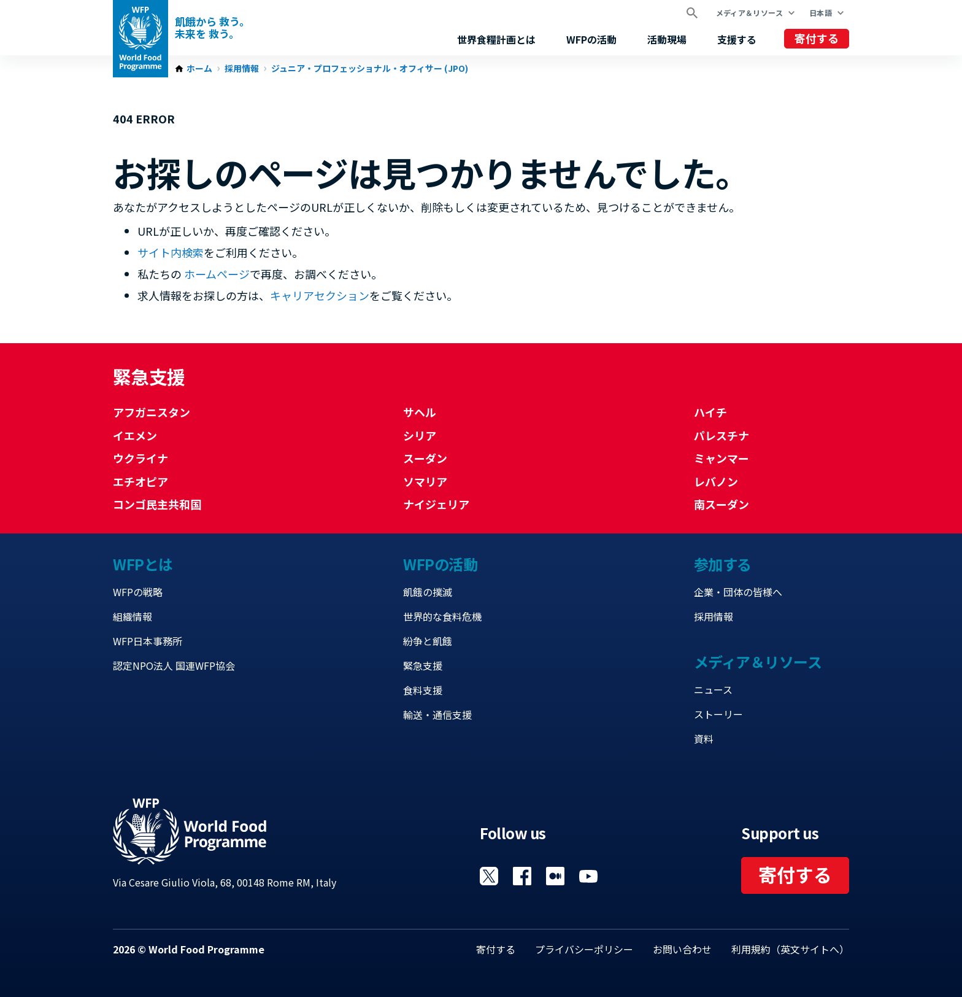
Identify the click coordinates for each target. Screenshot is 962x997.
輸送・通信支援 (437, 714)
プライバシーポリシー (584, 949)
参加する (723, 564)
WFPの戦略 (138, 591)
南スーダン (721, 504)
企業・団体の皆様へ (738, 591)
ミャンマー (721, 458)
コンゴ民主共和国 (157, 504)
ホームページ (217, 274)
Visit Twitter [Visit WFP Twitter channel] (489, 876)
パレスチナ (721, 435)
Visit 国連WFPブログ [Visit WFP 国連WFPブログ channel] (555, 876)
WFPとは (143, 564)
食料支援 (422, 690)
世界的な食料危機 (442, 616)
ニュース (713, 689)
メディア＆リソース (749, 12)
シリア (419, 435)
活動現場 (667, 39)
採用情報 (242, 68)
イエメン (135, 435)
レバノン (716, 481)
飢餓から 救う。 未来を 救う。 (212, 27)
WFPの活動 (591, 39)
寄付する (817, 38)
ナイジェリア (436, 504)
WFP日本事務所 (147, 641)
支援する (736, 39)
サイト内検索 (170, 252)
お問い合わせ (682, 949)
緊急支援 (422, 665)
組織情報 (132, 616)
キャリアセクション (319, 295)
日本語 (820, 12)
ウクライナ (140, 458)
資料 (704, 738)
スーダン (425, 458)
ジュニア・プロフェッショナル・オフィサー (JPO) (369, 68)
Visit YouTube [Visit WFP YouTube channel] (588, 876)
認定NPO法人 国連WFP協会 (174, 665)
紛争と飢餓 (427, 641)
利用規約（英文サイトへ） (790, 949)
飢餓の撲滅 (427, 591)
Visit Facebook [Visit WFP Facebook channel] (522, 876)
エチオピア (140, 481)
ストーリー (718, 714)
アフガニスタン (151, 412)
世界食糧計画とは (496, 39)
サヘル (419, 412)
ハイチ (710, 412)
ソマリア (425, 481)
